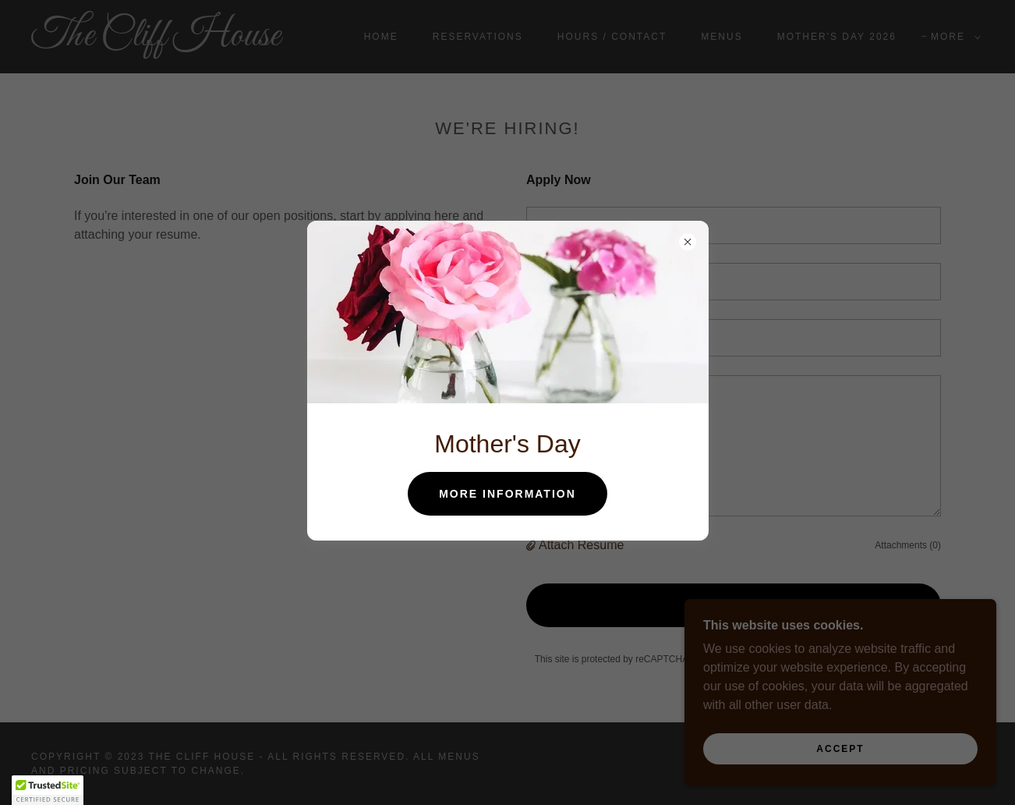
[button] (47, 790)
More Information (507, 494)
